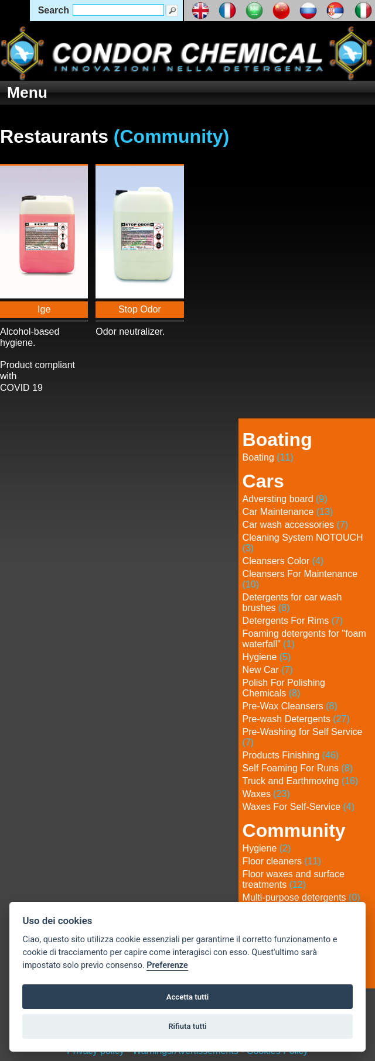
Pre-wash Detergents (296, 719)
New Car (268, 670)
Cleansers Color (283, 561)
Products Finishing (291, 755)
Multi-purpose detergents (301, 897)
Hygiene (267, 657)
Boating (268, 457)
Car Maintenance (288, 512)
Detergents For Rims (293, 621)
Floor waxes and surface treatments (294, 879)
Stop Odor (139, 309)
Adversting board (285, 499)
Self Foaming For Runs (298, 768)
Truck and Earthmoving (301, 781)
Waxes (266, 794)
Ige (44, 309)
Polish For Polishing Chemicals (284, 688)
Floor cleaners (282, 861)
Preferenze (167, 965)
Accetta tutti (187, 997)
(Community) (171, 136)
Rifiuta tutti (187, 1026)
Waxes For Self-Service (298, 807)
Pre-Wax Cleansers (290, 706)
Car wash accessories (296, 525)
